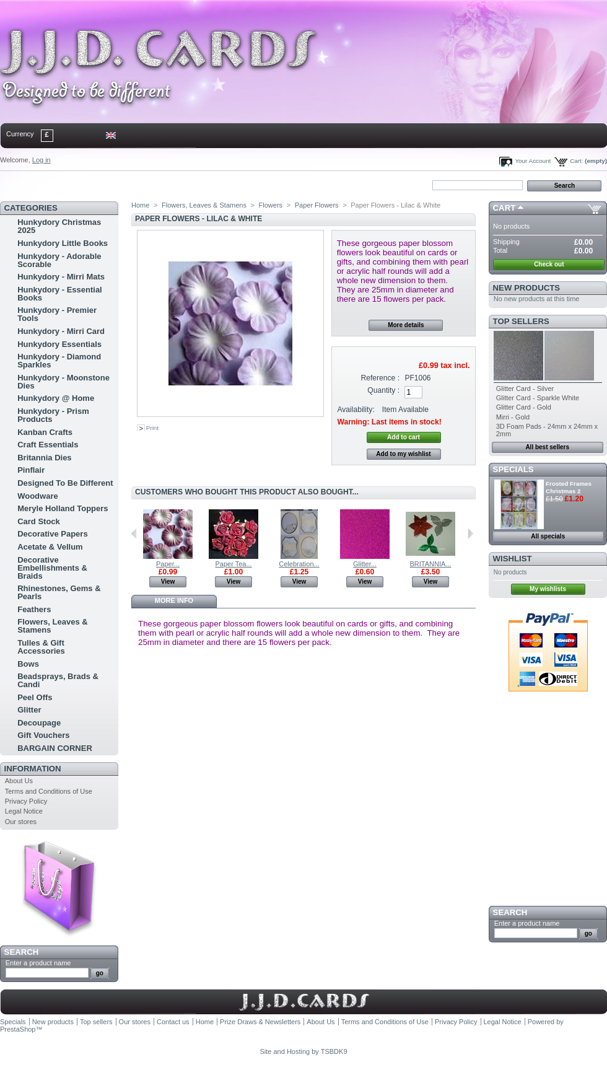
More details (406, 325)
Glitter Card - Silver (525, 388)
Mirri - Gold (513, 417)
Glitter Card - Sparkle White (537, 397)
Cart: (576, 160)
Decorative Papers (52, 533)
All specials (548, 536)
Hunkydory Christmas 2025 (59, 226)
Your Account (533, 160)
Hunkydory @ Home (55, 398)
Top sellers (521, 321)
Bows (28, 664)
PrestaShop (17, 1029)
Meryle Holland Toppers (62, 508)
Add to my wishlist (403, 453)
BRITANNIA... (430, 564)
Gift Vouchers (43, 735)
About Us (19, 780)
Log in (41, 160)
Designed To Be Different (65, 483)
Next (470, 533)
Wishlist (512, 558)
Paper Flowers (317, 205)
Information (32, 768)
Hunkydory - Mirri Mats (61, 276)
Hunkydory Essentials (59, 344)
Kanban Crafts (44, 432)
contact (61, 184)
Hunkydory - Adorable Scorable (59, 260)
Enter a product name (38, 963)
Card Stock (38, 521)
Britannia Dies (44, 457)
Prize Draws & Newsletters (260, 1021)
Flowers (271, 205)
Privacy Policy (26, 801)
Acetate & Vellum (50, 546)
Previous (134, 533)
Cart (504, 208)
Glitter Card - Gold (523, 407)
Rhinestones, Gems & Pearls (58, 592)
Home (20, 184)
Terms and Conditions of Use (48, 791)
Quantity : (383, 390)
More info (174, 600)
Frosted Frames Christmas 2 (569, 487)
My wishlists (548, 589)
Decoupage (39, 722)
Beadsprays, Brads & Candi (57, 680)
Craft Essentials (47, 444)
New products (526, 287)
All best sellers (547, 447)
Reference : (380, 378)
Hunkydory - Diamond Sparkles (59, 360)
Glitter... (365, 564)
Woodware (37, 496)
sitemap (102, 184)
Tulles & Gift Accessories (41, 647)
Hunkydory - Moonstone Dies (63, 381)
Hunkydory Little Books (62, 243)
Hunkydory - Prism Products (53, 415)
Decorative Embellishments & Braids (52, 568)
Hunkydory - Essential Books (59, 293)
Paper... (168, 564)
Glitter (29, 709)
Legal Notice (24, 811)
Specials (513, 469)
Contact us (173, 1021)
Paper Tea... (233, 564)
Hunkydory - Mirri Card (61, 331)
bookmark (143, 184)
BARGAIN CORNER (54, 748)
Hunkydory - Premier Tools (57, 314)
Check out (549, 264)
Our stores (21, 821)
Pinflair (31, 470)
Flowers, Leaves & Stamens (52, 625)
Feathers (34, 609)
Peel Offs (34, 697)
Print (152, 427)
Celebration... (299, 564)
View (168, 581)
